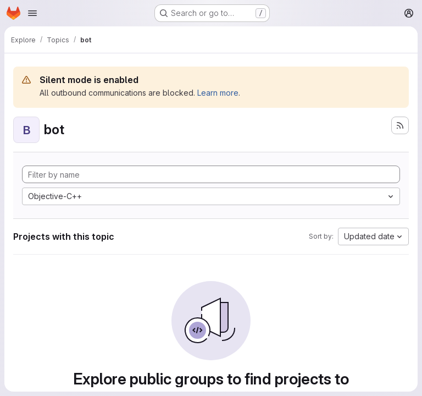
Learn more (217, 92)
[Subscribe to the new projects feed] (400, 125)
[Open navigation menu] (32, 13)
